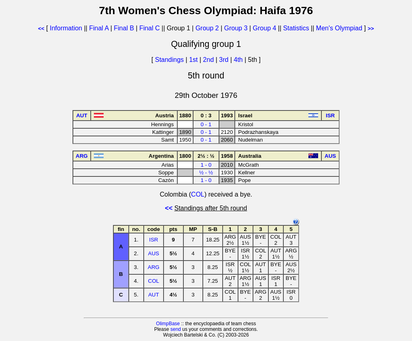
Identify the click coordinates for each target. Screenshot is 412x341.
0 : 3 (206, 115)
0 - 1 (206, 124)
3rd (224, 59)
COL (197, 194)
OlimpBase (168, 323)
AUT (153, 295)
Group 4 (264, 28)
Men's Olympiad (339, 28)
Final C (149, 28)
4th (239, 59)
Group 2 (207, 28)
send (175, 329)
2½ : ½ (206, 156)
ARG (153, 267)
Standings (169, 59)
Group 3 (236, 28)
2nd (209, 59)
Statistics (296, 28)
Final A (98, 28)
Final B (124, 28)
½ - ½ (206, 172)
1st (194, 59)
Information (66, 28)
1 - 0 (206, 165)
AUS (153, 253)
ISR (153, 240)
